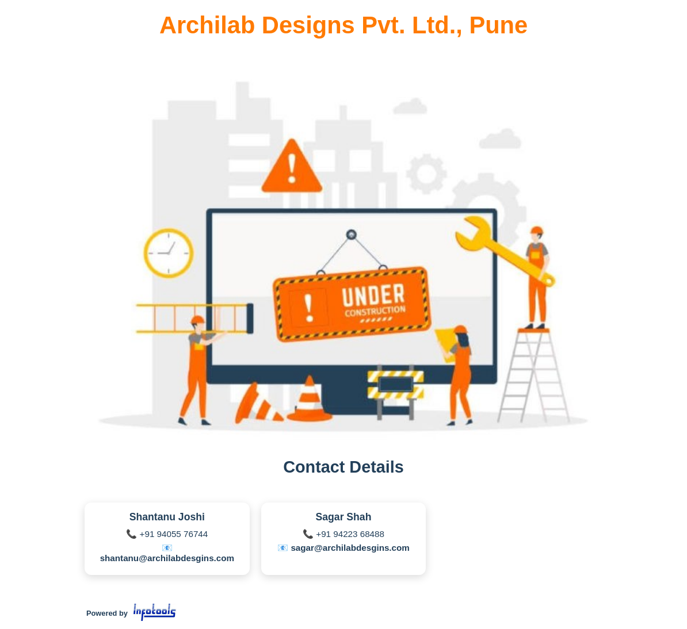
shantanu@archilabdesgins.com (167, 558)
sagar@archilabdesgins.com (350, 548)
